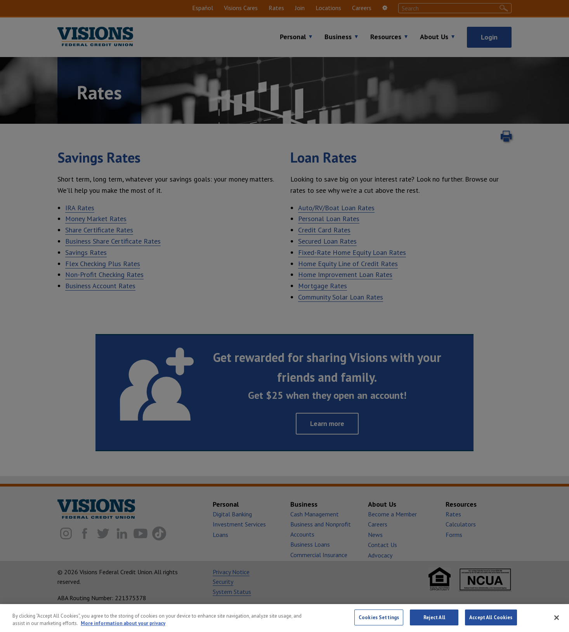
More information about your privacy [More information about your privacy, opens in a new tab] (123, 628)
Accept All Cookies (490, 622)
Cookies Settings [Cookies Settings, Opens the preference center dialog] (379, 622)
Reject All (434, 622)
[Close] (556, 621)
